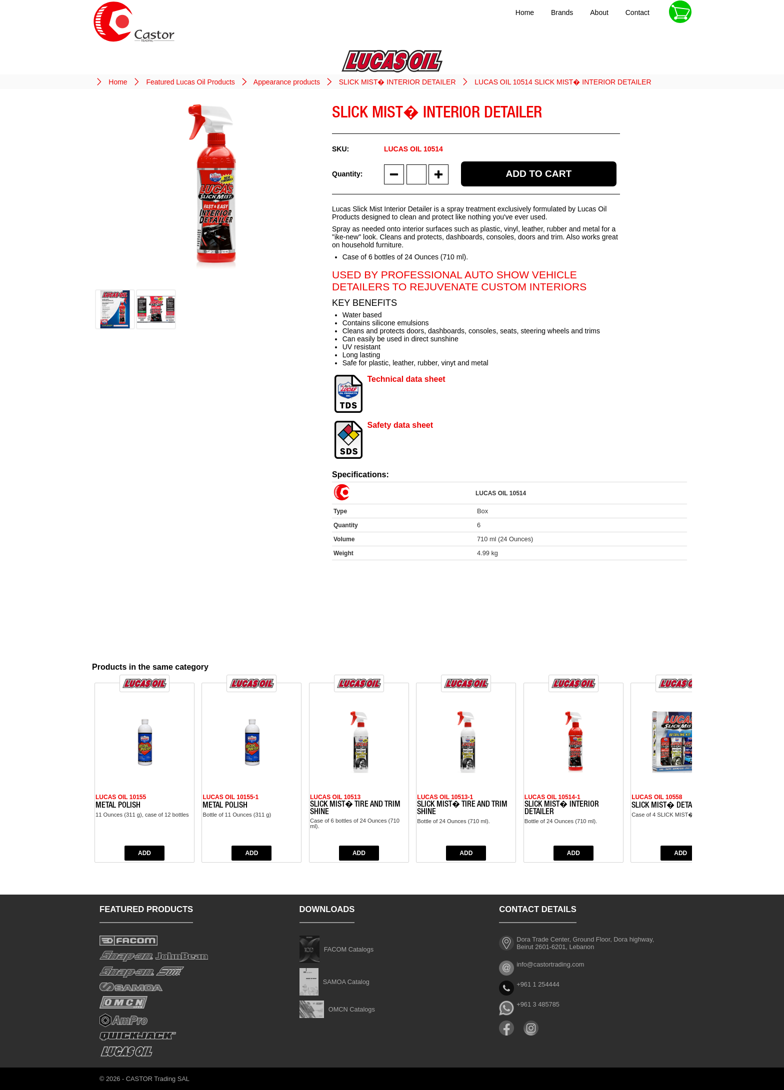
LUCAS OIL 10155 (121, 797)
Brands (562, 12)
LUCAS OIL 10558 (657, 797)
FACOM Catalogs (349, 949)
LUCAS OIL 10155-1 (230, 797)
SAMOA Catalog (346, 982)
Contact (638, 12)
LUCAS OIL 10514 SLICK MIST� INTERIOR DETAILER (562, 82)
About (599, 12)
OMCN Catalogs (351, 1009)
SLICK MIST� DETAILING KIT (676, 806)
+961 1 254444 (538, 984)
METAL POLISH (118, 806)
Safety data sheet (400, 425)
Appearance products (287, 82)
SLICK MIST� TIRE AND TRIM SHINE (355, 809)
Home (525, 12)
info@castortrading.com (550, 964)
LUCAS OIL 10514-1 (552, 797)
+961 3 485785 (538, 1004)
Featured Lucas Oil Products (190, 82)
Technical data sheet (406, 379)
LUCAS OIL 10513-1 (445, 797)
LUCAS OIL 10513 (335, 797)
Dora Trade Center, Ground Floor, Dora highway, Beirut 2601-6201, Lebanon (585, 943)
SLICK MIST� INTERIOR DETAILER (397, 82)
